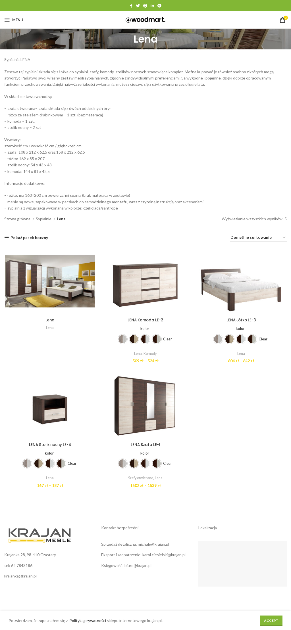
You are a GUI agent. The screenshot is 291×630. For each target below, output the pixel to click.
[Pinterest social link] (145, 5)
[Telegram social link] (159, 5)
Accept (271, 620)
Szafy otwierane (141, 478)
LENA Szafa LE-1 (145, 445)
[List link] (48, 566)
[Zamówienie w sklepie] (258, 238)
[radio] (122, 339)
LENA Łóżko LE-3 (241, 320)
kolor (144, 328)
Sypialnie (44, 218)
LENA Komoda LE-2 (145, 320)
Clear (167, 339)
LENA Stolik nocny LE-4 (49, 445)
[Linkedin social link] (152, 5)
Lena (49, 320)
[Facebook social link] (131, 5)
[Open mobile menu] (13, 20)
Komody (150, 354)
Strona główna (17, 218)
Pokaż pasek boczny (29, 237)
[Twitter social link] (138, 5)
